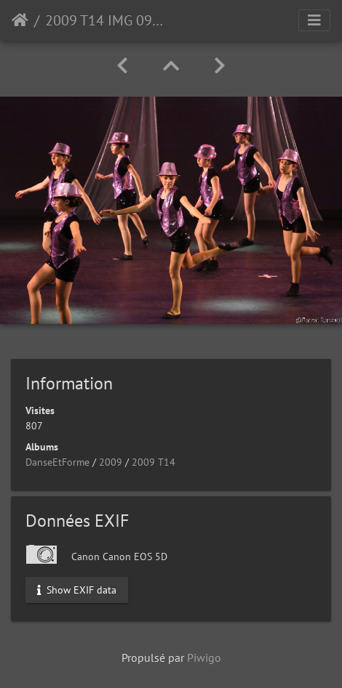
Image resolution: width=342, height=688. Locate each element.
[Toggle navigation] (314, 20)
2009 (110, 462)
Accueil (20, 20)
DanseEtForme (57, 462)
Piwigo (204, 657)
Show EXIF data (76, 589)
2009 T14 (153, 462)
